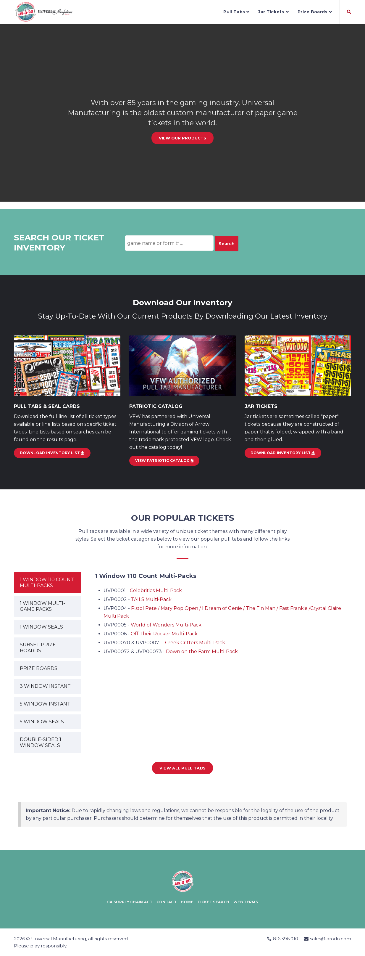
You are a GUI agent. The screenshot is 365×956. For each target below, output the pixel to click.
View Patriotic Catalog (164, 460)
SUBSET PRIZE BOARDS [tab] (38, 647)
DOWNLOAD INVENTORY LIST (52, 453)
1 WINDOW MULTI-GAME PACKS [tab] (42, 606)
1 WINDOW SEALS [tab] (41, 627)
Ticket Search (213, 902)
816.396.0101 (286, 938)
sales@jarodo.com (330, 938)
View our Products (182, 138)
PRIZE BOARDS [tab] (38, 668)
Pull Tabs (236, 12)
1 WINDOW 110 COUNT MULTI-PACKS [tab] (47, 582)
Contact (166, 902)
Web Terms (245, 902)
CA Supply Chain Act (129, 902)
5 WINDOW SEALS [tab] (42, 721)
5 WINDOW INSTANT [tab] (45, 704)
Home (187, 902)
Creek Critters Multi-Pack (195, 642)
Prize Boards (315, 12)
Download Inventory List (283, 453)
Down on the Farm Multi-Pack (202, 651)
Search (227, 243)
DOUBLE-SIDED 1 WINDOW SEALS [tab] (40, 742)
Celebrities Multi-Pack (156, 590)
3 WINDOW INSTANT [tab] (45, 686)
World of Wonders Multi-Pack (166, 625)
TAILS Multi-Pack (151, 599)
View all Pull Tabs (182, 768)
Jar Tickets (273, 12)
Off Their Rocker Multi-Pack (164, 634)
